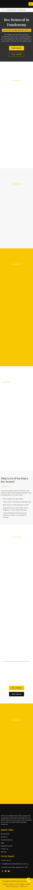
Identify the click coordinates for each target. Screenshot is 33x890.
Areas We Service (7, 840)
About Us (4, 837)
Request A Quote (6, 846)
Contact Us (4, 849)
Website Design (8, 884)
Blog (2, 843)
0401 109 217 (6, 860)
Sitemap (4, 852)
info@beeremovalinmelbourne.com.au (15, 864)
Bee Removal (5, 834)
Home (4, 10)
